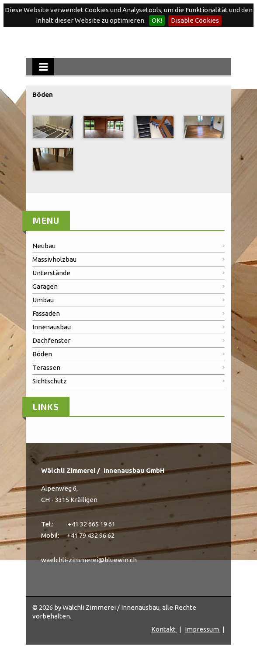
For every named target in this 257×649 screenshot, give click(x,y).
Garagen (45, 286)
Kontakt (164, 629)
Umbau (43, 300)
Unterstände (51, 273)
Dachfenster (51, 340)
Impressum (202, 629)
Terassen (46, 367)
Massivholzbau (54, 259)
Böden (42, 354)
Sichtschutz (49, 381)
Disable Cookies (195, 20)
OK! (157, 20)
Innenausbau (51, 327)
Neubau (44, 245)
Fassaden (46, 313)
